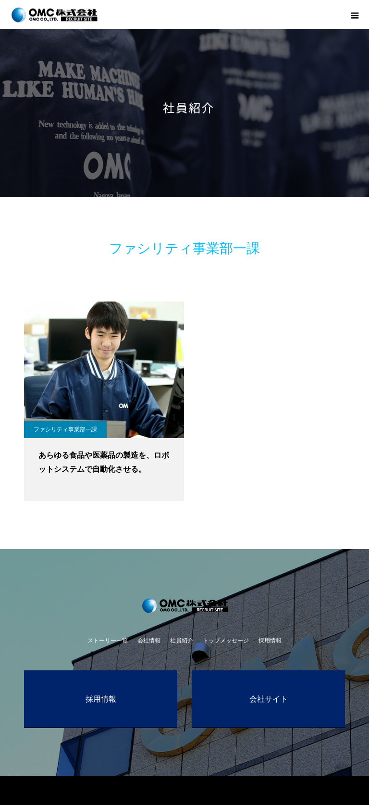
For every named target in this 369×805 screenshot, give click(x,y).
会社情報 (148, 640)
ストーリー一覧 (107, 640)
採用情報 (270, 640)
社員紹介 (181, 640)
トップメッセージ (226, 640)
